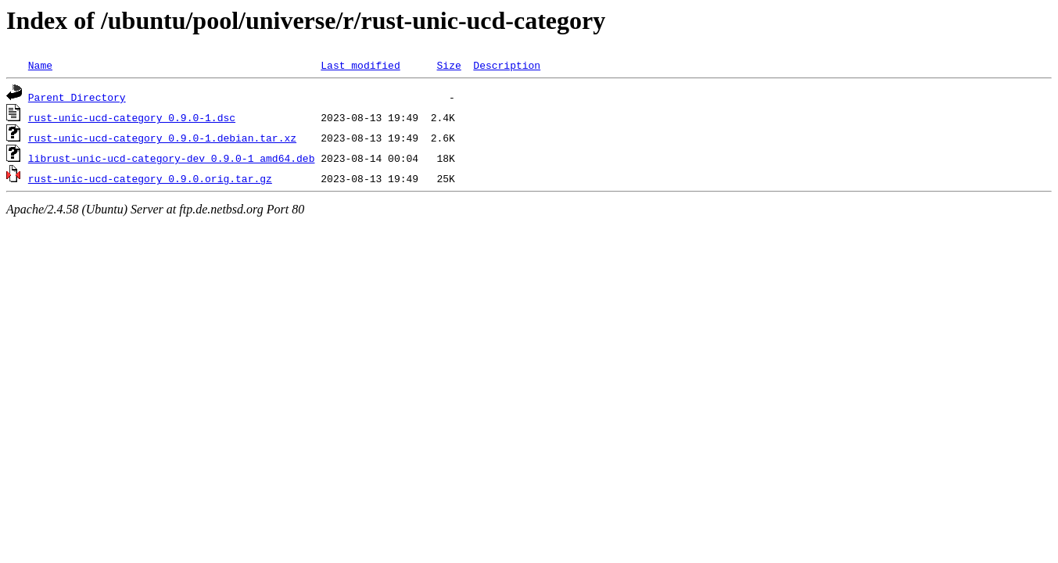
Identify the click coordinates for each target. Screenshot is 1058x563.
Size (448, 65)
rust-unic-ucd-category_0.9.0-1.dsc (131, 117)
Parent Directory (77, 97)
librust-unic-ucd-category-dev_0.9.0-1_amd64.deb (171, 158)
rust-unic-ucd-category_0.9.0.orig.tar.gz (150, 178)
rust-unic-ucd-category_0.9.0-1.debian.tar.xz (162, 138)
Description (506, 65)
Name (40, 65)
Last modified (360, 65)
